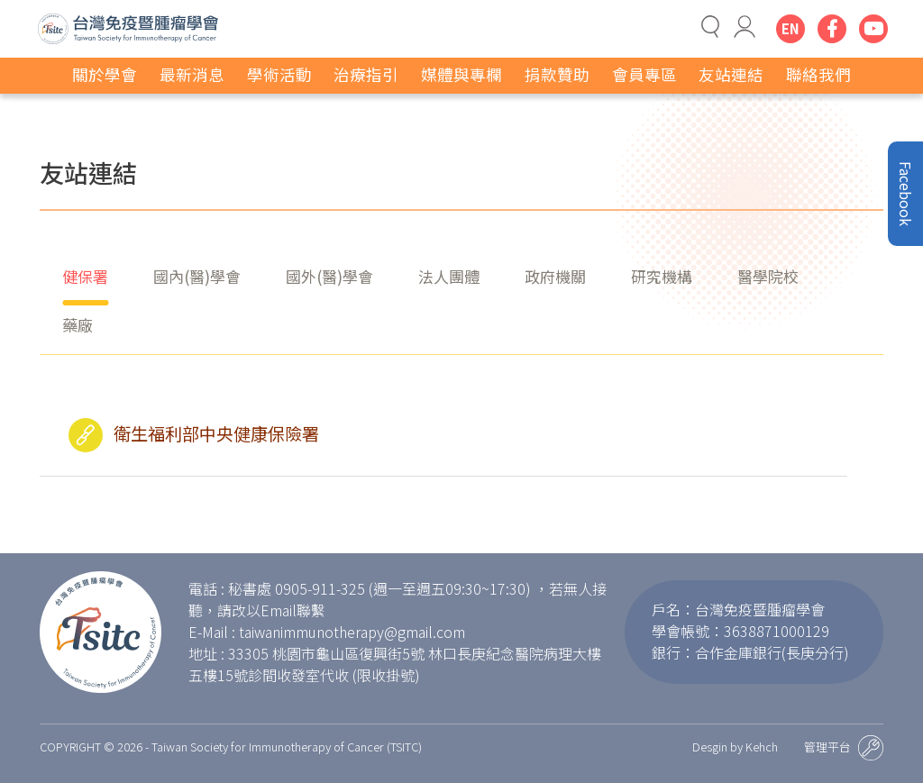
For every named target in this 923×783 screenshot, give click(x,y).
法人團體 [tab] (449, 276)
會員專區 (644, 74)
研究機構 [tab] (661, 276)
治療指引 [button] (366, 74)
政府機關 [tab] (555, 276)
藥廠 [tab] (77, 325)
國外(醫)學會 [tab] (329, 276)
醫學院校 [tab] (768, 276)
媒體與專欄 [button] (461, 74)
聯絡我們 (818, 74)
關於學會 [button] (104, 74)
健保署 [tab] (85, 276)
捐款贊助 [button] (557, 74)
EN (790, 28)
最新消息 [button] (192, 74)
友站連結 (731, 74)
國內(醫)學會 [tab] (197, 276)
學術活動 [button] (279, 74)
